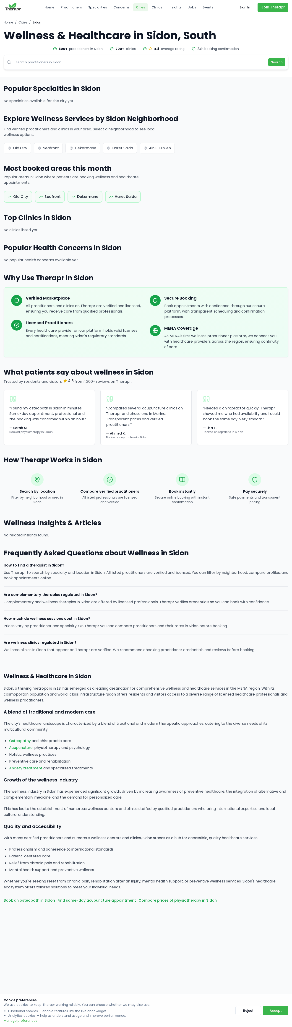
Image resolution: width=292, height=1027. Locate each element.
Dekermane (82, 148)
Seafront (48, 148)
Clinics (156, 7)
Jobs (192, 7)
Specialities (97, 7)
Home (49, 7)
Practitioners (71, 7)
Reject (248, 1010)
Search (277, 62)
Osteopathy (20, 740)
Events (208, 7)
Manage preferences (20, 1020)
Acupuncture (21, 747)
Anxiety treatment (25, 768)
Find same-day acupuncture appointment (96, 900)
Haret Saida (120, 148)
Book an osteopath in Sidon (29, 900)
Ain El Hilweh (157, 148)
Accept (276, 1010)
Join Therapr (273, 7)
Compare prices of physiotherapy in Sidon (177, 900)
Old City (17, 148)
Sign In (245, 7)
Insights (175, 7)
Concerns (121, 7)
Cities (140, 7)
